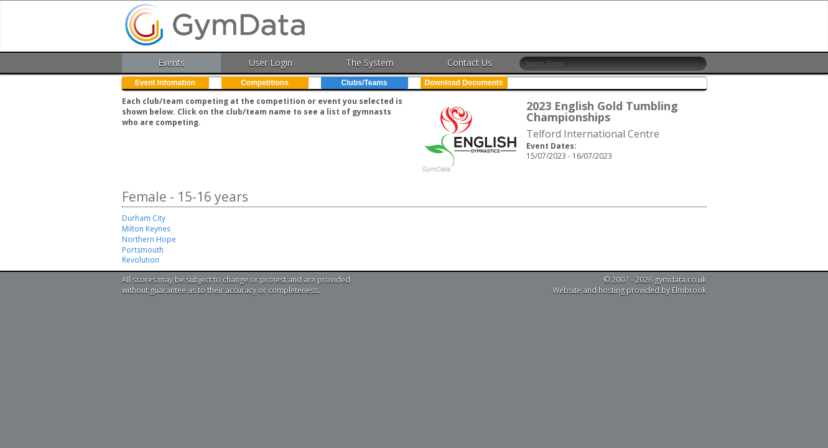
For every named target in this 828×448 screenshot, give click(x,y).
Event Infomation (165, 82)
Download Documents (463, 82)
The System (370, 62)
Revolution (140, 259)
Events (171, 62)
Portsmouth (143, 250)
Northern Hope (149, 239)
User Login (270, 62)
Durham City (143, 218)
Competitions (265, 82)
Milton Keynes (146, 228)
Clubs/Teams (365, 82)
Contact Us (469, 62)
